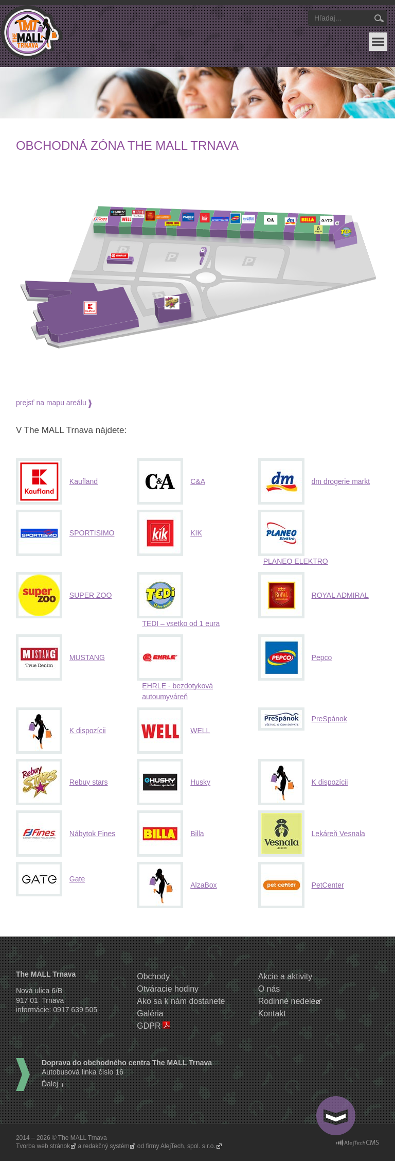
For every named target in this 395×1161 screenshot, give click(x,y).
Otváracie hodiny (168, 988)
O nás (269, 988)
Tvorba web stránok (43, 1146)
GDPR (148, 1025)
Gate (77, 879)
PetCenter (328, 885)
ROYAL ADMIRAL (340, 595)
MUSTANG (87, 657)
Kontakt (272, 1013)
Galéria (150, 1013)
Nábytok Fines (92, 833)
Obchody (153, 976)
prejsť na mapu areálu (51, 402)
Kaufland (83, 481)
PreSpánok (329, 719)
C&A (197, 481)
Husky (200, 782)
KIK (196, 533)
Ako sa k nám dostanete (181, 1001)
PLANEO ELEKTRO (295, 561)
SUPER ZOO (90, 595)
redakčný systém (106, 1146)
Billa (197, 833)
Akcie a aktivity (285, 976)
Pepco (322, 657)
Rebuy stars (88, 782)
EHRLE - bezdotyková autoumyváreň (177, 691)
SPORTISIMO (92, 533)
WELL (200, 730)
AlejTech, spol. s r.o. (188, 1146)
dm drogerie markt (341, 481)
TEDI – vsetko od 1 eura (181, 623)
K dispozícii (87, 730)
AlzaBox (203, 885)
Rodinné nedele (287, 1001)
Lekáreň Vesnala (338, 833)
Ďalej (50, 1084)
